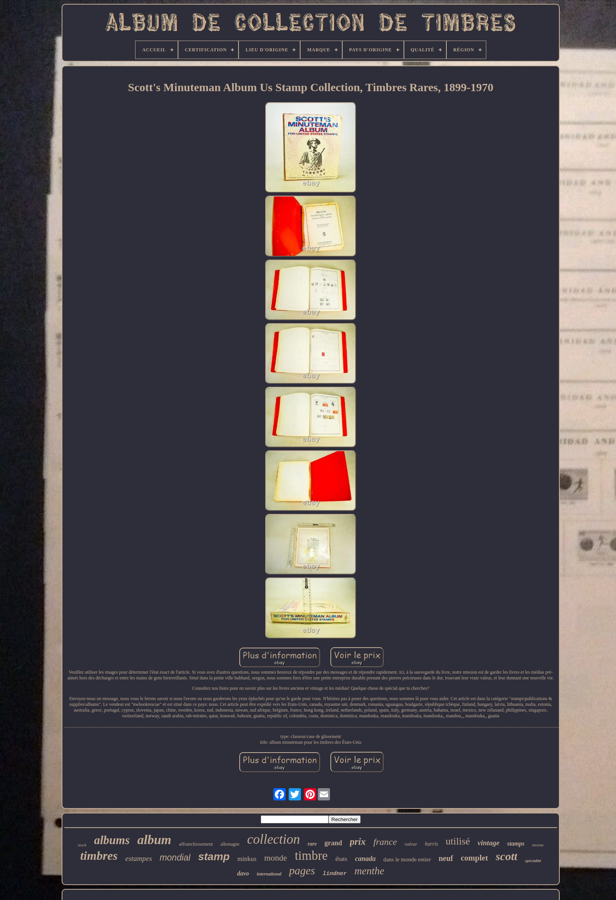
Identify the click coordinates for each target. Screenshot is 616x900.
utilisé (458, 841)
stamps (515, 843)
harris (431, 844)
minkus (247, 858)
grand (333, 843)
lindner (335, 874)
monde (275, 857)
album (154, 840)
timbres (99, 855)
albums (112, 840)
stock (82, 845)
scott (507, 856)
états (341, 858)
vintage (489, 843)
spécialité (533, 860)
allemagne (230, 844)
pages (302, 870)
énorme (538, 845)
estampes (138, 858)
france (385, 842)
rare (312, 844)
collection (273, 839)
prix (358, 841)
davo (243, 873)
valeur (411, 844)
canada (365, 858)
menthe (369, 871)
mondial (175, 857)
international (269, 874)
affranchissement (196, 844)
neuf (446, 858)
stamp (213, 856)
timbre (311, 855)
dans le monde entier (407, 859)
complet (474, 857)
